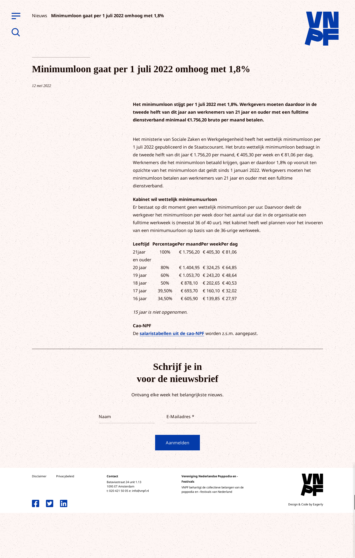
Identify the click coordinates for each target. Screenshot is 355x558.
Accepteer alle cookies (314, 535)
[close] (347, 472)
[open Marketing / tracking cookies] (347, 517)
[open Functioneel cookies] (347, 502)
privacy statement (331, 486)
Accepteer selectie (314, 549)
